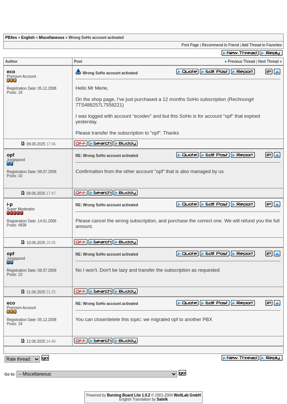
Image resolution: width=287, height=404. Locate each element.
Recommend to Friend (220, 45)
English (28, 38)
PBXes (11, 38)
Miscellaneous (51, 38)
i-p (10, 204)
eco (11, 71)
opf (10, 155)
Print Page (190, 45)
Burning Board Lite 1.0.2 (128, 395)
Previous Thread (241, 61)
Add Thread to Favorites (262, 45)
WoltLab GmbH (187, 395)
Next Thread (268, 61)
